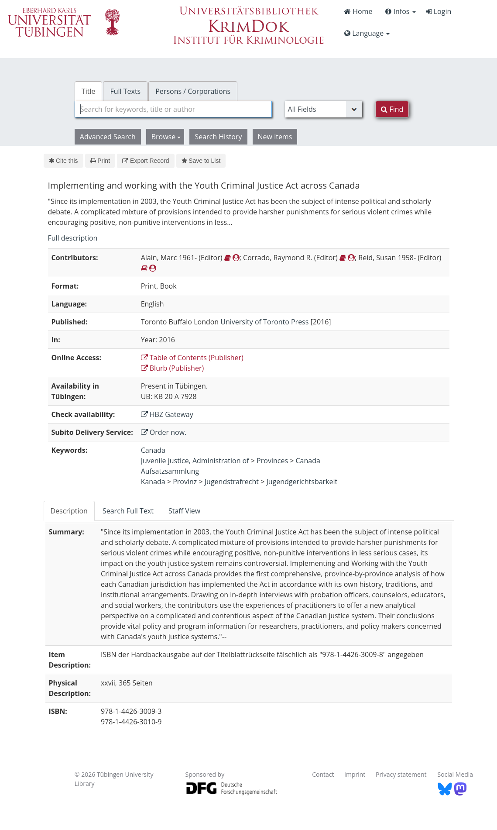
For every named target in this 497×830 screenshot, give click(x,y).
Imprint (354, 774)
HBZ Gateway (167, 414)
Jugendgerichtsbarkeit (301, 481)
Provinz (185, 481)
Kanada (153, 481)
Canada (153, 450)
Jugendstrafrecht (232, 481)
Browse (166, 136)
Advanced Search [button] (108, 136)
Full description (73, 238)
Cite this (63, 160)
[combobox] (173, 109)
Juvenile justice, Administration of (195, 460)
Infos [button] (400, 11)
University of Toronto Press (264, 322)
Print (100, 160)
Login (439, 11)
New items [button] (275, 136)
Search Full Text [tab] (128, 511)
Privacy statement (401, 774)
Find (392, 109)
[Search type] (323, 109)
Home (358, 11)
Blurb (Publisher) (172, 368)
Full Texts (125, 91)
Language (367, 33)
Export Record (145, 160)
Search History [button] (218, 136)
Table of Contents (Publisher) (192, 357)
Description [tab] (69, 511)
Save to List (201, 160)
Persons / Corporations (192, 91)
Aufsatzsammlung (170, 471)
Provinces (272, 460)
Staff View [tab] (184, 511)
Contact (323, 774)
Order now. (164, 432)
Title (89, 91)
